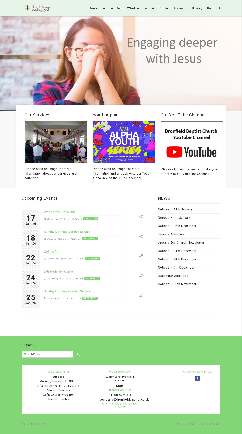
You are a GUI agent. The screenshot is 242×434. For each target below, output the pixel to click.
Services (180, 8)
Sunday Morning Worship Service (67, 232)
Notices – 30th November (177, 284)
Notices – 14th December (177, 259)
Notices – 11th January (175, 209)
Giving (197, 8)
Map (119, 386)
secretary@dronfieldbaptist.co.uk (123, 399)
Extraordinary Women (59, 271)
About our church (209, 424)
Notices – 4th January (174, 217)
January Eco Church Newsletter (181, 242)
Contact (213, 8)
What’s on (160, 8)
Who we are (113, 8)
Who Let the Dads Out (59, 212)
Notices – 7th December (176, 267)
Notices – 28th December (177, 226)
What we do (137, 8)
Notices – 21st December (177, 251)
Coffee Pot (52, 251)
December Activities (173, 276)
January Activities (171, 234)
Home (93, 8)
